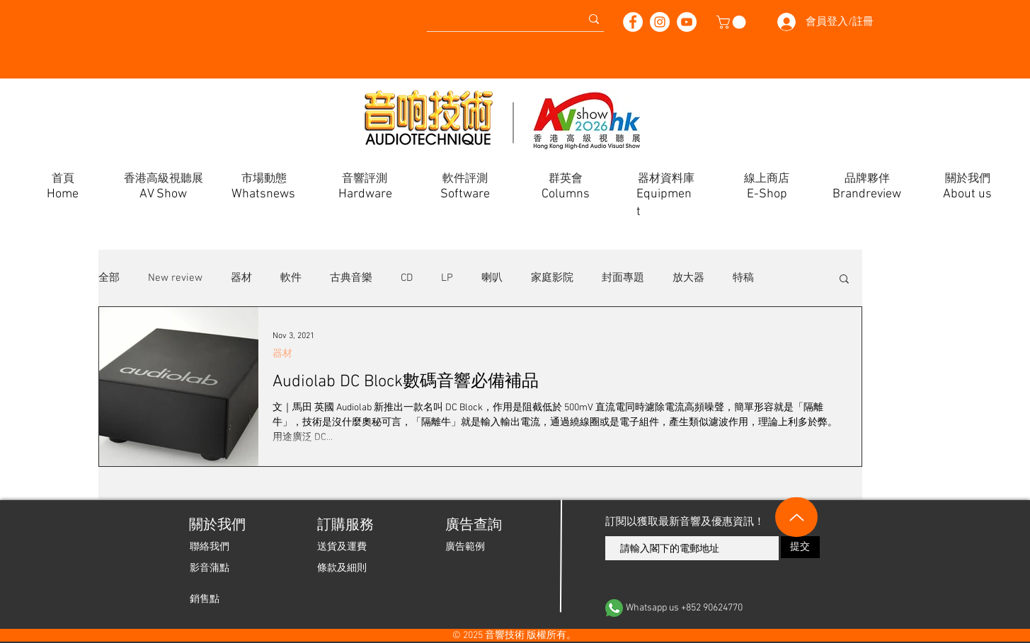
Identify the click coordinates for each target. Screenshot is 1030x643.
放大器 (688, 278)
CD (407, 278)
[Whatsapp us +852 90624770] (712, 608)
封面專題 (623, 278)
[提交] (800, 547)
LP (447, 278)
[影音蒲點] (209, 568)
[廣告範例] (465, 546)
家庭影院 (552, 278)
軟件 (291, 278)
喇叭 (492, 278)
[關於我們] (216, 525)
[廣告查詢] (472, 525)
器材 (241, 278)
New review (175, 278)
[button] (732, 22)
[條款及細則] (342, 568)
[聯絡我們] (209, 546)
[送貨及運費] (342, 546)
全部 (109, 278)
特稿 (743, 278)
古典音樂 (351, 278)
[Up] (796, 517)
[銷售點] (204, 599)
